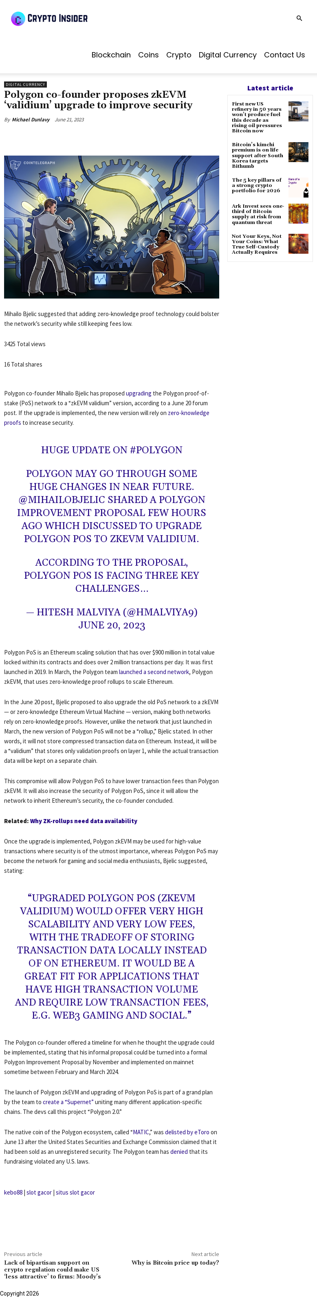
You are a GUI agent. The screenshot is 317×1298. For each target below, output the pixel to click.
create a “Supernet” (68, 1102)
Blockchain (111, 55)
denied (179, 1151)
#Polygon (156, 450)
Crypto (179, 55)
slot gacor (39, 1192)
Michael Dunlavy (30, 119)
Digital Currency (228, 55)
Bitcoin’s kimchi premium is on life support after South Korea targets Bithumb (257, 155)
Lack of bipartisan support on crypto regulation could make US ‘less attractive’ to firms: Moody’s (52, 1269)
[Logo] (69, 18)
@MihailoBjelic (61, 500)
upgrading (139, 393)
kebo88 (13, 1192)
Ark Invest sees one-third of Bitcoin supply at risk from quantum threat (258, 214)
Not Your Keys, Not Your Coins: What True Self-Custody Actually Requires (257, 244)
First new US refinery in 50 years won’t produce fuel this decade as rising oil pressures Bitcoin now (257, 117)
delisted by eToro (187, 1132)
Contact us (284, 55)
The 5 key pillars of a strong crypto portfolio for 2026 (257, 185)
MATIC (141, 1132)
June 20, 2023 (111, 625)
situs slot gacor (75, 1192)
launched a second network (154, 672)
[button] (299, 18)
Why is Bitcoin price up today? (175, 1263)
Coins (148, 55)
